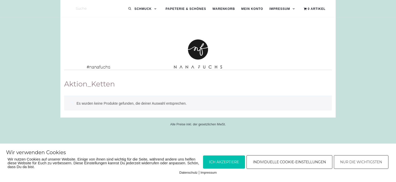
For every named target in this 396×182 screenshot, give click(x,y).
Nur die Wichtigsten (361, 162)
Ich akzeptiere (224, 162)
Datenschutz (188, 172)
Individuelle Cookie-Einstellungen (289, 162)
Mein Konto (252, 9)
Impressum (279, 9)
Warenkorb (223, 9)
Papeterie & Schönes (185, 9)
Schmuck (143, 9)
